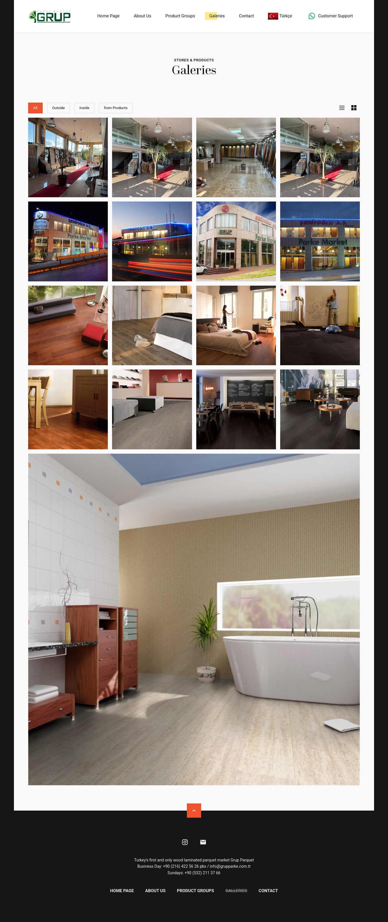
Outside (62, 107)
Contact (246, 15)
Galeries (216, 15)
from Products (118, 107)
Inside (87, 107)
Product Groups (180, 15)
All (38, 107)
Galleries (236, 890)
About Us (142, 15)
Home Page (108, 15)
